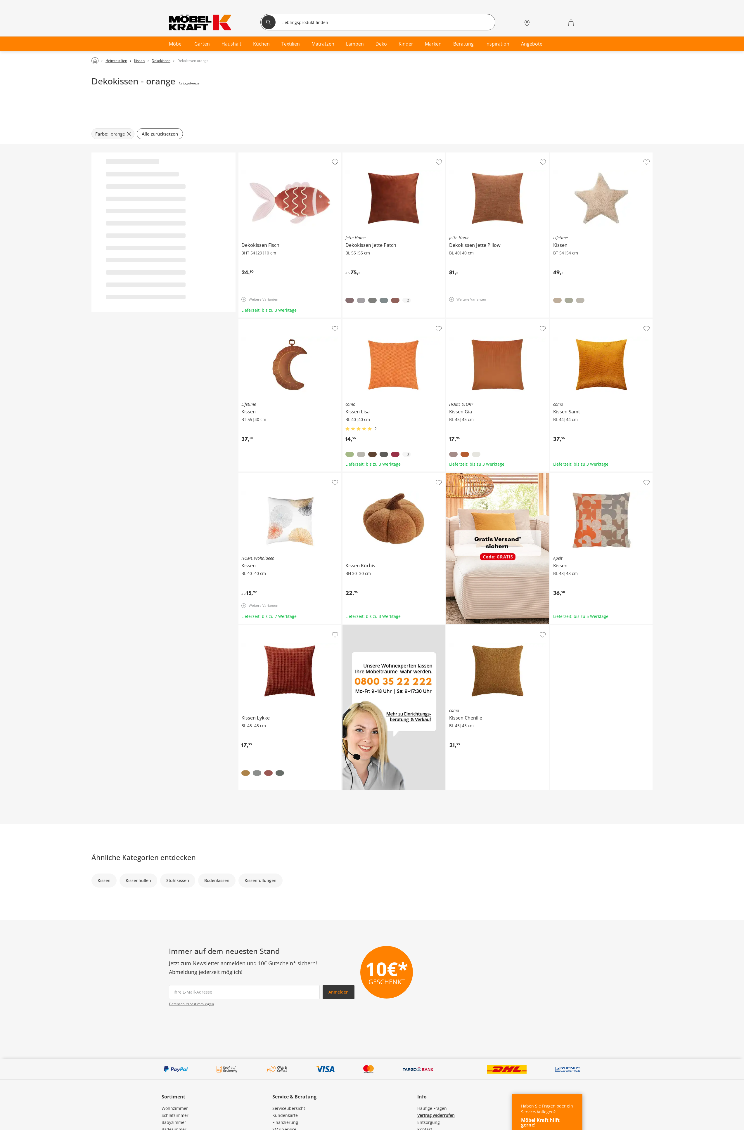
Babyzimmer (174, 1122)
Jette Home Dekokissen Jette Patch (375, 154)
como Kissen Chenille (467, 627)
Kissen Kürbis (355, 475)
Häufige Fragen (432, 1108)
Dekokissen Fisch (254, 154)
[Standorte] (527, 23)
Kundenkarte (285, 1115)
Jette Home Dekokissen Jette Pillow (479, 154)
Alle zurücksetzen (160, 134)
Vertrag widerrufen (436, 1115)
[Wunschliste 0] (556, 22)
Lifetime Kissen (565, 154)
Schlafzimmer (175, 1115)
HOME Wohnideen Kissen (263, 475)
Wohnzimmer (175, 1108)
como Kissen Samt (568, 321)
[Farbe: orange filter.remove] (112, 133)
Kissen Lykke (250, 627)
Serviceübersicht (288, 1108)
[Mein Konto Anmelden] (541, 23)
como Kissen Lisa (359, 321)
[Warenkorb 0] (571, 23)
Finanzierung (285, 1122)
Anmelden (338, 992)
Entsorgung (428, 1122)
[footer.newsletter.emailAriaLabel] (244, 992)
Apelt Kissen (562, 475)
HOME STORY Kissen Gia (470, 321)
